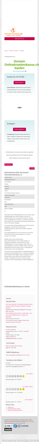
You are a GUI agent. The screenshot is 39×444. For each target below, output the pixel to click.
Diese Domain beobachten (19, 71)
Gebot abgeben (20, 129)
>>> (24, 366)
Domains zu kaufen (13, 50)
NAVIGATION (19, 38)
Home (5, 50)
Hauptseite (8, 164)
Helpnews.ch (11, 407)
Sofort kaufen (19, 82)
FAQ (32, 168)
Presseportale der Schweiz (14, 408)
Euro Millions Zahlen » (28, 386)
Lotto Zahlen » (29, 373)
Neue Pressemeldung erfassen (15, 410)
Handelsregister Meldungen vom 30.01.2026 (18, 355)
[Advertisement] (19, 14)
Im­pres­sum (28, 421)
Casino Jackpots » (29, 399)
